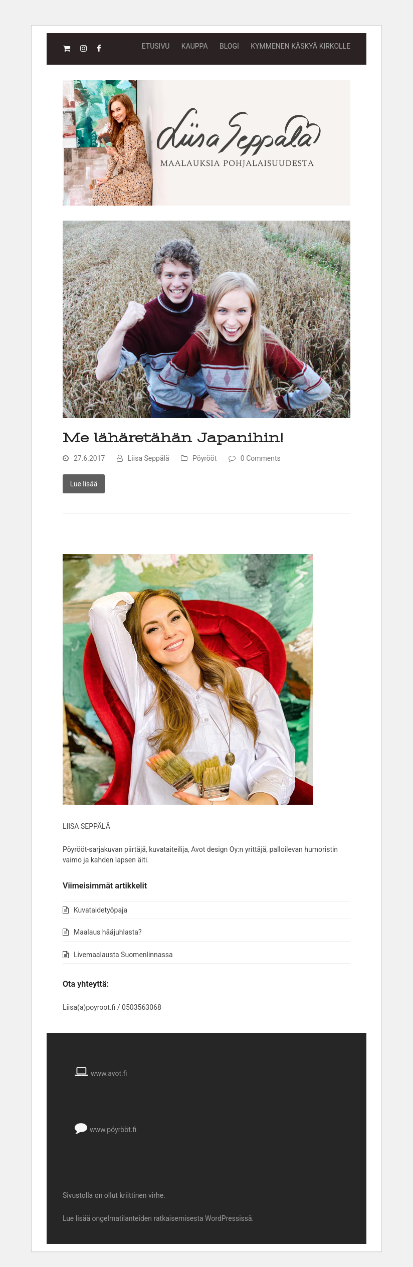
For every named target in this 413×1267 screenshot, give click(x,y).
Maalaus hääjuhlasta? (108, 932)
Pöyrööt (204, 458)
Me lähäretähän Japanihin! (173, 438)
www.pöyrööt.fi (113, 1130)
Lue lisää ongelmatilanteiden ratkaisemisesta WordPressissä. (158, 1218)
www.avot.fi (109, 1073)
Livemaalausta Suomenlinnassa (123, 955)
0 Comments (261, 458)
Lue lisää (83, 484)
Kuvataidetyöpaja (100, 910)
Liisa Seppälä (148, 458)
